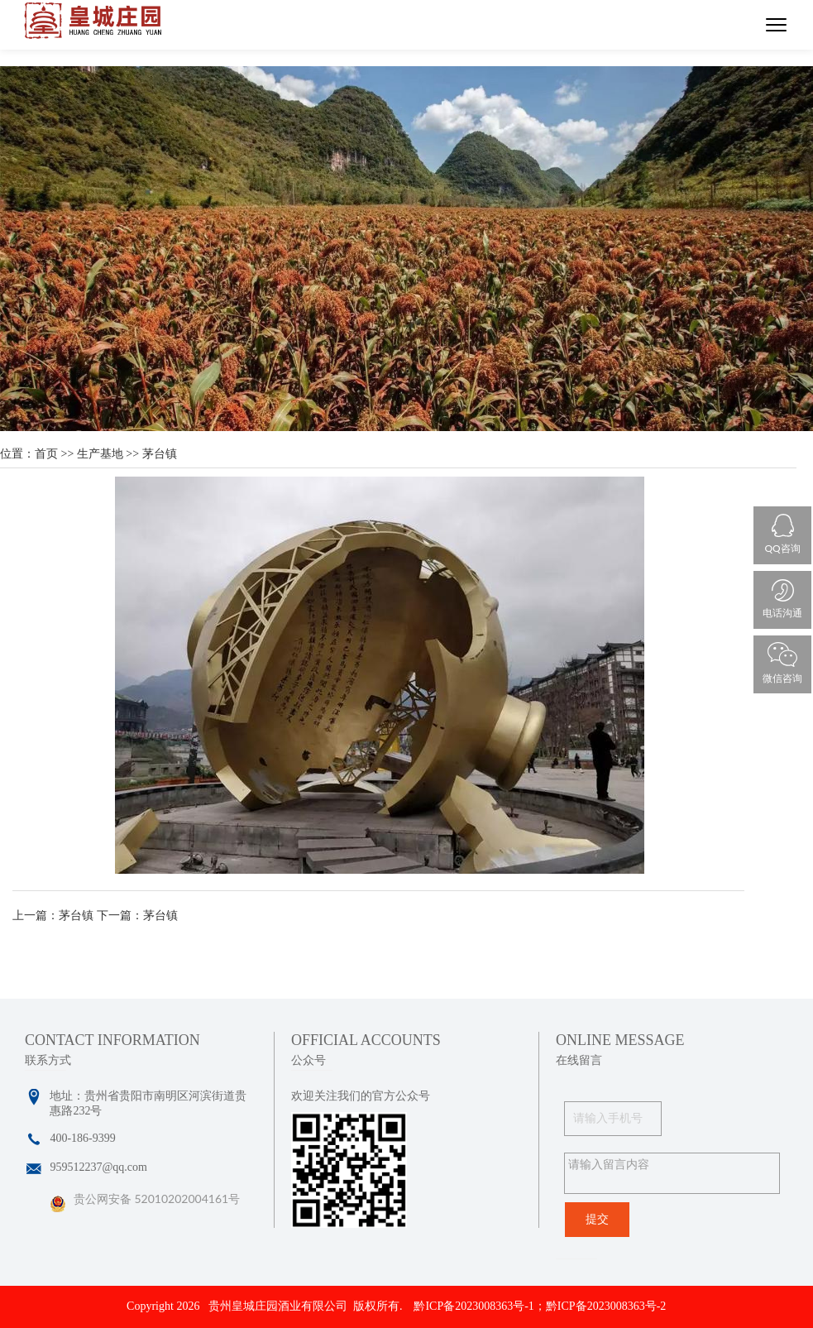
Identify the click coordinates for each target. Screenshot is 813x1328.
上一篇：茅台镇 (52, 915)
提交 (597, 1219)
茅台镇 (159, 454)
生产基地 (100, 454)
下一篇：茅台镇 (137, 915)
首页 (46, 454)
